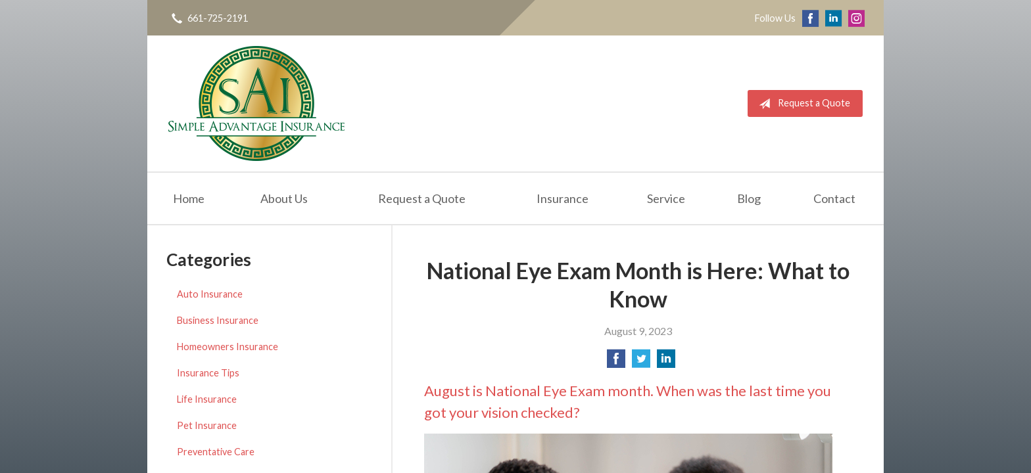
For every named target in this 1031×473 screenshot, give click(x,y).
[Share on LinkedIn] (666, 362)
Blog (749, 198)
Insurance (562, 198)
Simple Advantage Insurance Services (256, 103)
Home (188, 198)
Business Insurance (217, 320)
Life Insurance (207, 399)
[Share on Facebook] (616, 362)
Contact (834, 198)
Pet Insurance (207, 425)
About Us (284, 198)
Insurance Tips (208, 372)
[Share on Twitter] (641, 362)
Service (666, 198)
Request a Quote (802, 104)
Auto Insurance (210, 294)
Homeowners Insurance (227, 346)
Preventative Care (215, 451)
